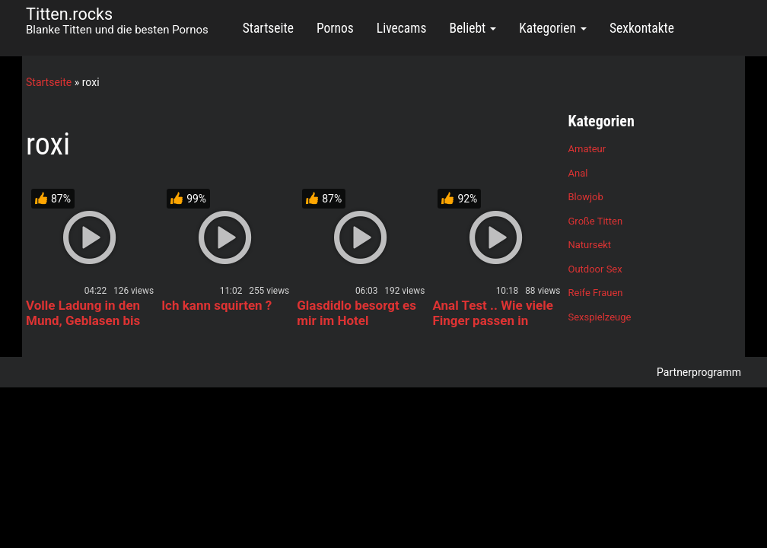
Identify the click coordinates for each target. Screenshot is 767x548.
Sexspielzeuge (600, 317)
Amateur (587, 149)
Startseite (268, 28)
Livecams (402, 28)
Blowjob (585, 196)
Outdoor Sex (595, 269)
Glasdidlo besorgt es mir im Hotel (356, 313)
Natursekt (590, 244)
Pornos (335, 28)
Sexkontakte (641, 28)
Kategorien (553, 28)
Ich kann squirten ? (216, 305)
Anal (578, 173)
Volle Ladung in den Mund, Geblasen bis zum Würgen (83, 320)
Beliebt (472, 28)
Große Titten (595, 221)
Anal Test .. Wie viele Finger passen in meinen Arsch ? (492, 320)
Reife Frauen (595, 292)
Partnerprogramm (699, 372)
